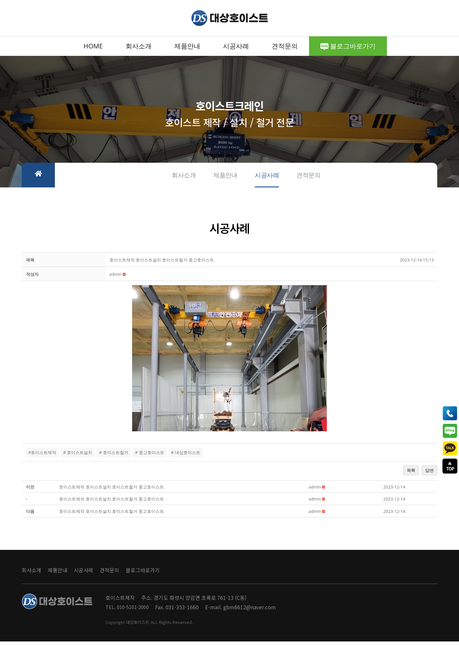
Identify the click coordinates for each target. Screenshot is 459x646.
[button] (115, 278)
